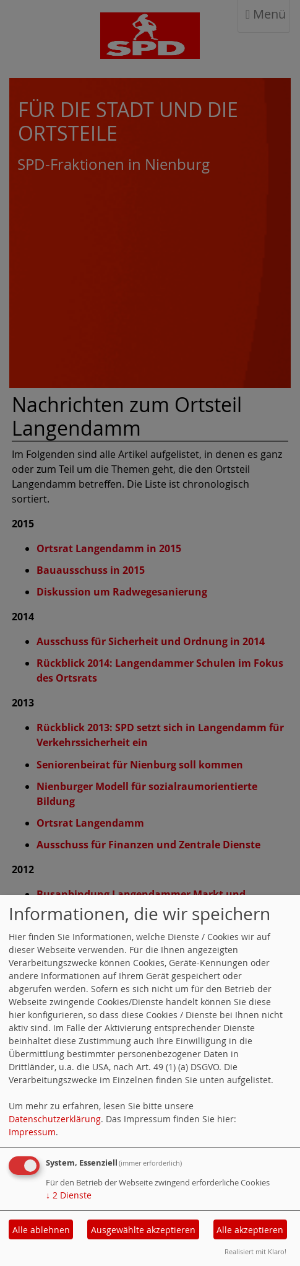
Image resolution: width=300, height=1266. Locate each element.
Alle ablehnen (41, 1230)
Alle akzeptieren (249, 1230)
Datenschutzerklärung (55, 1119)
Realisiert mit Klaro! (255, 1251)
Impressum (32, 1132)
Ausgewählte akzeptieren (143, 1230)
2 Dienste (69, 1195)
